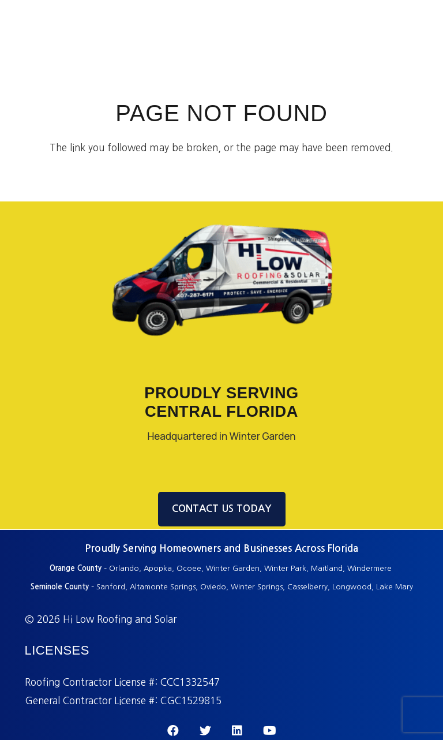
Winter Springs (257, 586)
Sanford (110, 586)
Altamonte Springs (163, 586)
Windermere (370, 568)
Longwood (351, 586)
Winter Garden (233, 568)
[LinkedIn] (237, 731)
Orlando (124, 568)
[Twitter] (205, 731)
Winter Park (285, 568)
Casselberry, (308, 586)
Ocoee (189, 568)
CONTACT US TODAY (222, 509)
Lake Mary (394, 586)
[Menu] (426, 27)
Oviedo (213, 586)
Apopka (158, 568)
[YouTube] (269, 731)
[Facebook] (173, 731)
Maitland (327, 568)
